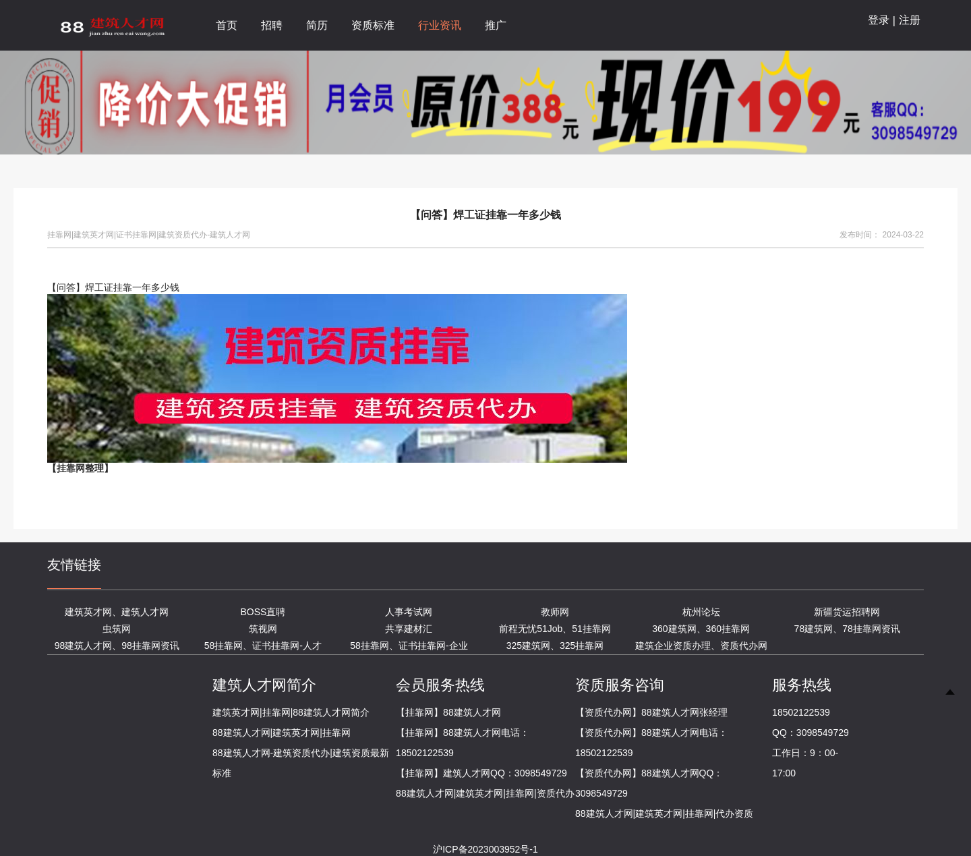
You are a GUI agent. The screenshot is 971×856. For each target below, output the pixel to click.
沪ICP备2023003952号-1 (485, 849)
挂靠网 (71, 468)
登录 (878, 20)
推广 (495, 25)
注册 (909, 20)
